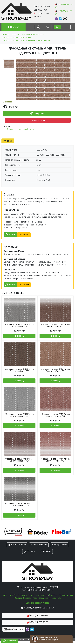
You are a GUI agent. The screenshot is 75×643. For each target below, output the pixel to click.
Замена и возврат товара (37, 603)
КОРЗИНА (9, 640)
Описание (7, 141)
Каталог (16, 34)
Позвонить (24, 234)
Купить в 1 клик (37, 120)
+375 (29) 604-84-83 (64, 5)
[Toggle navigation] (38, 27)
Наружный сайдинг (10, 595)
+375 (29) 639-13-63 (64, 12)
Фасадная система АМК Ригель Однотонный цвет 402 (55, 415)
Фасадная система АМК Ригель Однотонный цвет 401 (55, 460)
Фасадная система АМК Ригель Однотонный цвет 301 (26, 40)
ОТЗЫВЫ (29, 551)
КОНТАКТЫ (46, 551)
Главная (5, 34)
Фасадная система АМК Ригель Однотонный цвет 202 (19, 325)
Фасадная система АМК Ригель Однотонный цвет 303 (19, 370)
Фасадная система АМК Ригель (16, 37)
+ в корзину (37, 113)
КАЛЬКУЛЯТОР (17, 545)
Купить (10, 234)
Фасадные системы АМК (33, 34)
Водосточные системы (38, 595)
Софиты (23, 595)
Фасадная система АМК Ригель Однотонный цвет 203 (19, 505)
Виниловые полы (30, 598)
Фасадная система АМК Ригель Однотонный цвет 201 (19, 415)
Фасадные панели (57, 595)
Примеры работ (59, 545)
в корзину (19, 336)
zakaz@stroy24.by (13, 629)
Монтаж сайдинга (39, 545)
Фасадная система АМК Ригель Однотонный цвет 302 (55, 325)
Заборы (18, 598)
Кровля (69, 595)
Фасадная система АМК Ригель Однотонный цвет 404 (19, 460)
